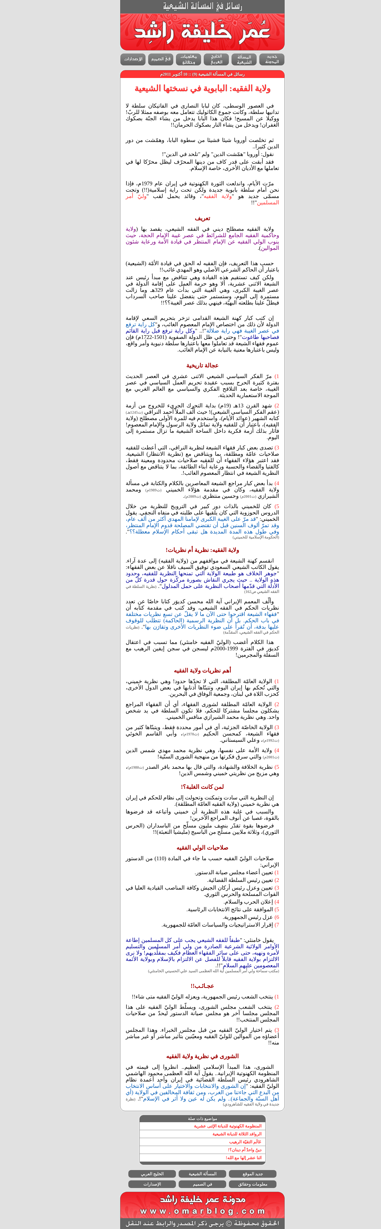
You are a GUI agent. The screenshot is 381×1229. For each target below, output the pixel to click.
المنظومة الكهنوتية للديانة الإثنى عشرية (216, 1126)
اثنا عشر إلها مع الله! (231, 1158)
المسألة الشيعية (191, 1174)
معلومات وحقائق (241, 1184)
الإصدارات (140, 1184)
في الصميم (190, 1184)
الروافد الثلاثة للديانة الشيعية (225, 1134)
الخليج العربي (140, 1174)
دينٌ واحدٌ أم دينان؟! (232, 1150)
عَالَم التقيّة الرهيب (233, 1142)
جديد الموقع (241, 1174)
